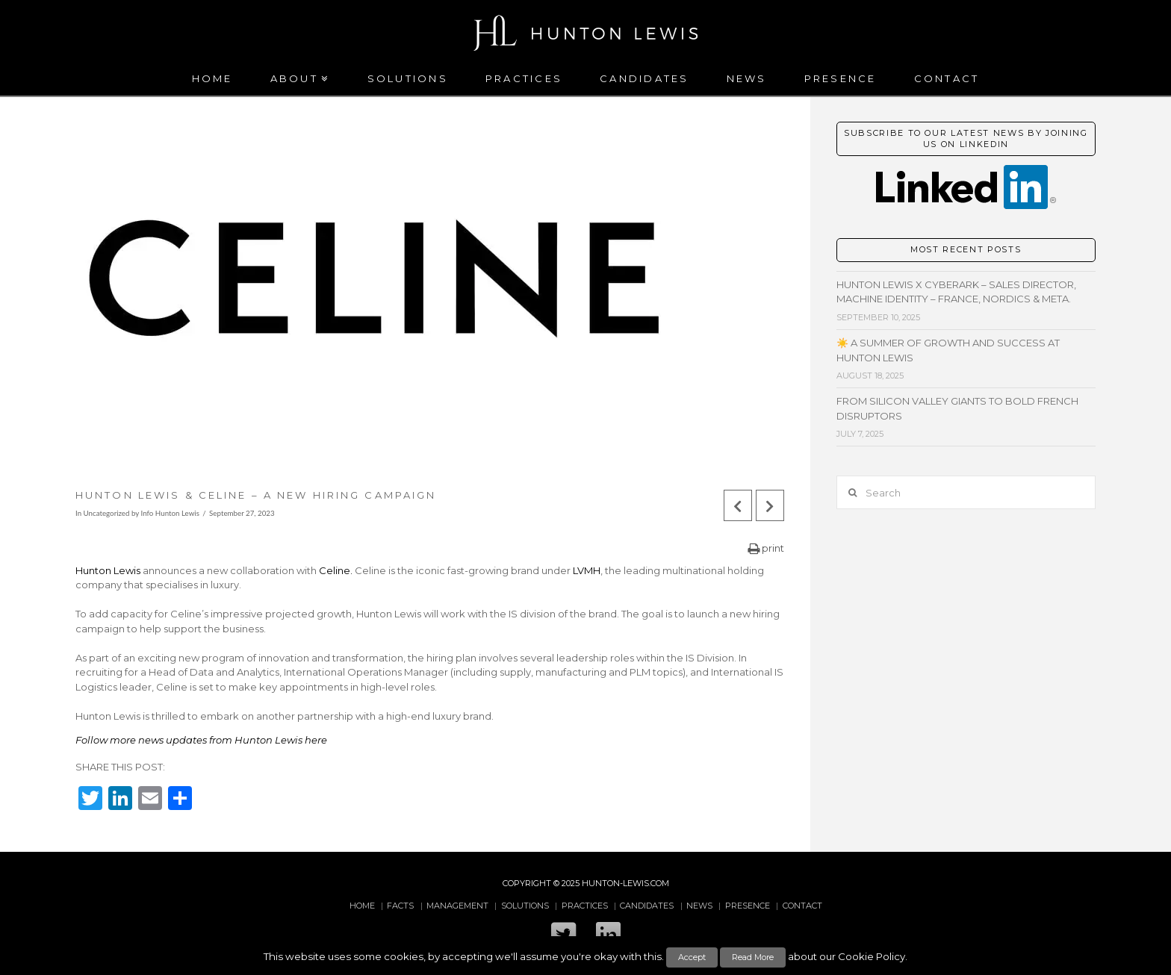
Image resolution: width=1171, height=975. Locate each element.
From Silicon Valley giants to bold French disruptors (957, 408)
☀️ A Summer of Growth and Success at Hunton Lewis (948, 350)
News (699, 905)
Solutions (525, 905)
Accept (692, 957)
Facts (400, 905)
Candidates (647, 905)
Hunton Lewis (107, 570)
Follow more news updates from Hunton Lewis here (201, 740)
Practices (585, 905)
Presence (747, 905)
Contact (802, 905)
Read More (753, 957)
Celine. (335, 570)
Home (362, 905)
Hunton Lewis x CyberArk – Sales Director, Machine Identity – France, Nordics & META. (956, 291)
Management (457, 905)
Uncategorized (107, 512)
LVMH (586, 570)
